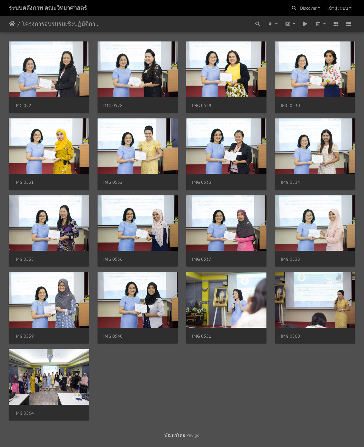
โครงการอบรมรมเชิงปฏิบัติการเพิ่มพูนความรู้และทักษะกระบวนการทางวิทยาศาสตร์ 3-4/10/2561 (61, 24)
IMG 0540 (113, 336)
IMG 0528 (113, 105)
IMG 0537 (201, 259)
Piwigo (193, 435)
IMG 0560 (290, 336)
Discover (308, 8)
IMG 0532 (113, 182)
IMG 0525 (24, 105)
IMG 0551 (201, 336)
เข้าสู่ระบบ (337, 8)
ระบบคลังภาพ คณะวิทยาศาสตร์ (48, 8)
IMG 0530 (290, 105)
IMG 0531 (24, 182)
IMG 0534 (290, 182)
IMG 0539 (24, 336)
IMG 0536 (113, 259)
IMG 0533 (201, 182)
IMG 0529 (201, 105)
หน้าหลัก (12, 24)
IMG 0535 (24, 259)
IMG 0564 (24, 413)
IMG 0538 (290, 259)
